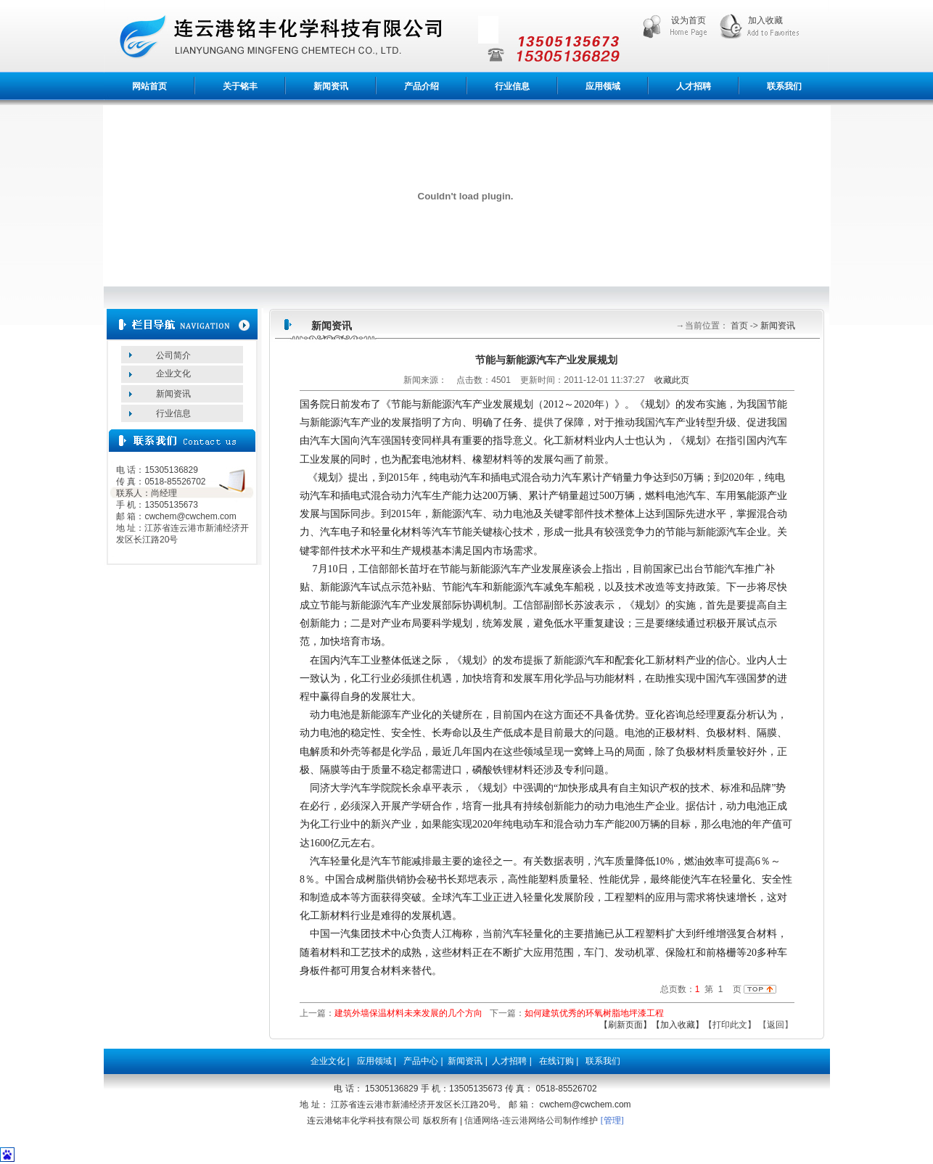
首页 (738, 326)
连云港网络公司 (532, 1120)
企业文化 (173, 373)
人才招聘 (693, 86)
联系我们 (784, 86)
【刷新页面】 (625, 1025)
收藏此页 (671, 380)
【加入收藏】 (678, 1025)
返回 (775, 1025)
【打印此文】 (730, 1025)
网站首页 (149, 86)
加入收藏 (765, 20)
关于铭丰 (240, 86)
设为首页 (688, 20)
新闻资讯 (330, 86)
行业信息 (512, 86)
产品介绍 (421, 86)
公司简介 (173, 355)
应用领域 (602, 86)
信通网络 (481, 1120)
